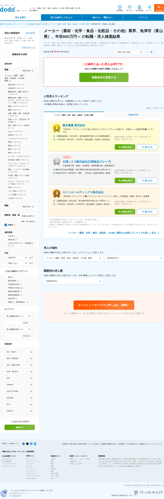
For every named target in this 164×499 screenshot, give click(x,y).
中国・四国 (54, 473)
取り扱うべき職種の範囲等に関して (106, 444)
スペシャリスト (31, 471)
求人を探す (20, 17)
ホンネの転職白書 (119, 466)
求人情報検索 (6, 461)
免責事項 (142, 444)
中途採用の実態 (150, 464)
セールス (29, 466)
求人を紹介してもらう (61, 17)
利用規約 (65, 444)
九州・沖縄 (54, 476)
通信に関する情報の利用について (81, 444)
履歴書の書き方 (117, 459)
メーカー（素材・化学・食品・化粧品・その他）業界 (69, 24)
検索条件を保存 (19, 54)
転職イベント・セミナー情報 (79, 459)
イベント (143, 17)
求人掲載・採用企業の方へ (153, 485)
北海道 (53, 459)
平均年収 (118, 464)
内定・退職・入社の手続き (137, 461)
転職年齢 (140, 464)
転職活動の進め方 (104, 459)
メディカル (30, 464)
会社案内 (127, 485)
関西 (52, 471)
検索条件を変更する (104, 77)
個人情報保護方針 (16, 496)
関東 (52, 464)
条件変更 (30, 33)
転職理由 (133, 464)
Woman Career (31, 478)
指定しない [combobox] (13, 263)
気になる (147, 147)
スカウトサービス (8, 466)
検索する (20, 427)
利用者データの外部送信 (127, 444)
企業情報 (137, 466)
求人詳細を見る (125, 147)
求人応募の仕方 (108, 461)
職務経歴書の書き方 (130, 459)
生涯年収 (125, 464)
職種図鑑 (130, 466)
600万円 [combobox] (11, 258)
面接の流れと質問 (121, 461)
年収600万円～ (113, 258)
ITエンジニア (30, 459)
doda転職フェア (75, 461)
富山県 (38, 24)
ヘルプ (159, 444)
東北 (52, 461)
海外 (52, 478)
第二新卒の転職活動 (155, 461)
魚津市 (45, 24)
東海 (52, 466)
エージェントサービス (9, 464)
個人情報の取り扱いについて (19, 493)
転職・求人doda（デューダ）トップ (13, 24)
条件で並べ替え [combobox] (124, 52)
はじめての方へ (7, 459)
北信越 (31, 24)
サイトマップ (151, 444)
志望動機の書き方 (145, 459)
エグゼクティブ (31, 473)
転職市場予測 (107, 466)
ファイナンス (30, 468)
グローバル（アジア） (33, 476)
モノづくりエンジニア (33, 461)
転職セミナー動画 (76, 464)
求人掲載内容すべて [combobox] (15, 316)
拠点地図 (137, 485)
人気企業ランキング (106, 464)
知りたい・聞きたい (102, 17)
